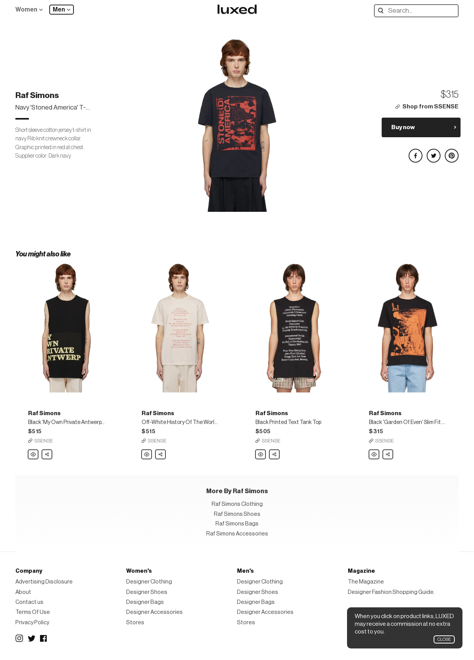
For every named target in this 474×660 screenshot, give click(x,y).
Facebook (44, 638)
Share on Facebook (415, 152)
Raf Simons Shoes (237, 514)
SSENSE (43, 440)
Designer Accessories (154, 612)
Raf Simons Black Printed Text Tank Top (261, 454)
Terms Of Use (32, 612)
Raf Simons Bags (237, 524)
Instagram (19, 638)
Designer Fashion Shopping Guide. (391, 592)
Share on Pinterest (451, 152)
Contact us (29, 602)
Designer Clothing (149, 582)
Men (59, 10)
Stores (135, 622)
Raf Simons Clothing (237, 504)
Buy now (403, 127)
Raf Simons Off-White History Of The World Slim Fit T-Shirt (147, 454)
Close (444, 639)
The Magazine (366, 582)
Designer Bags (145, 602)
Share (47, 452)
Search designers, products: (382, 10)
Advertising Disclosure (44, 582)
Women (26, 10)
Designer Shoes (146, 592)
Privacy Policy (32, 622)
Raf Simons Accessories (237, 534)
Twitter (31, 638)
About (23, 592)
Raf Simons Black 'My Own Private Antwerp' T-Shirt (33, 454)
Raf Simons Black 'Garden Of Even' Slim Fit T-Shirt (374, 454)
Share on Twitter (433, 152)
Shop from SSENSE (430, 107)
